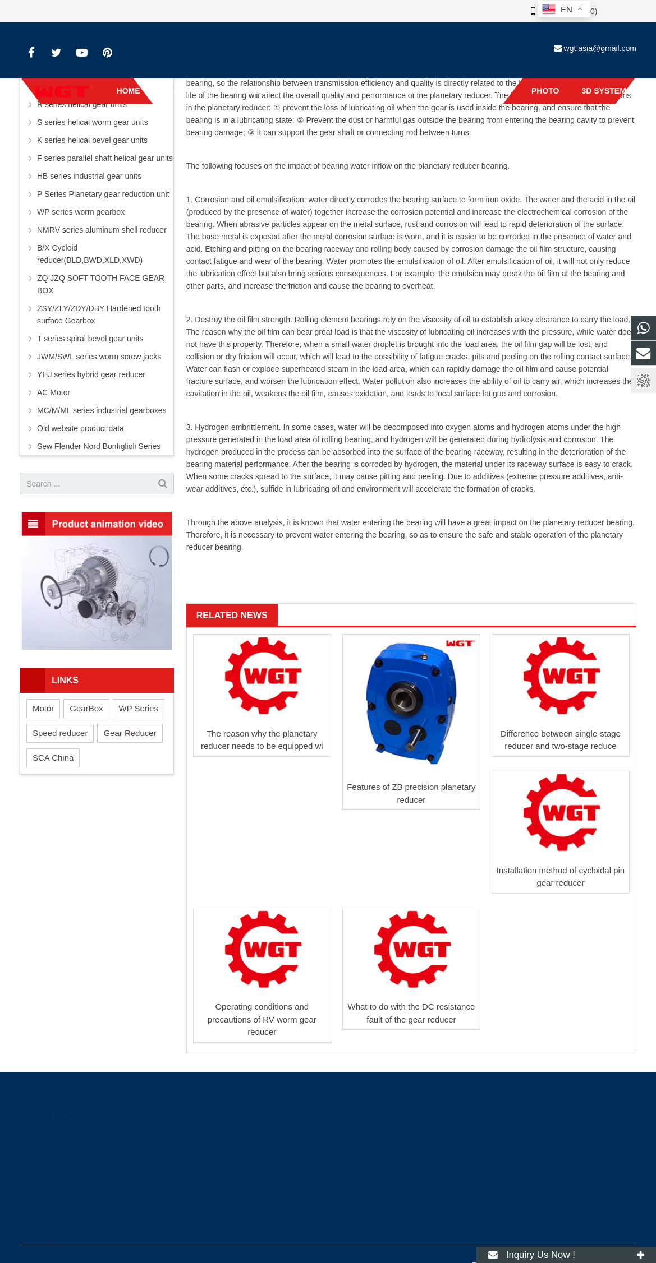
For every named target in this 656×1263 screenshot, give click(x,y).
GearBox (86, 708)
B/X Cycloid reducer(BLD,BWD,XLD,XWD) (90, 254)
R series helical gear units (82, 104)
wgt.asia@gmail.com (600, 48)
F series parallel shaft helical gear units (105, 158)
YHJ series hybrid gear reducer (91, 374)
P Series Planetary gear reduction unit (103, 193)
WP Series (139, 708)
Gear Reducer (129, 733)
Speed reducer (60, 733)
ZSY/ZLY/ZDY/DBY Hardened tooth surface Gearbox (98, 314)
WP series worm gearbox (81, 211)
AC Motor (53, 392)
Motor (43, 708)
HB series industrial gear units (89, 176)
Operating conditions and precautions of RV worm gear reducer (262, 1019)
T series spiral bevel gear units (90, 338)
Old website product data (80, 428)
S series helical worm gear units (92, 122)
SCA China (53, 757)
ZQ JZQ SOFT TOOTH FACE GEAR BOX (100, 284)
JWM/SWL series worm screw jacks (99, 356)
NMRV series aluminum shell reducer (102, 229)
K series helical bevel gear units (92, 140)
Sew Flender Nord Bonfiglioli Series (98, 446)
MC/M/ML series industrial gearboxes (102, 410)
